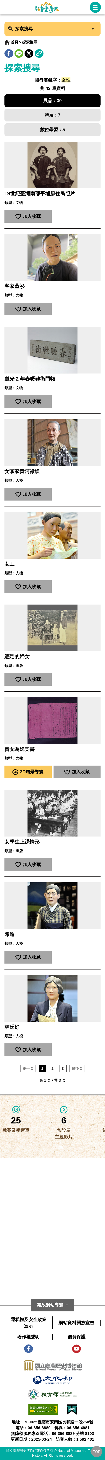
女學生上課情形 (22, 842)
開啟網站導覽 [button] (50, 1304)
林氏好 (12, 1027)
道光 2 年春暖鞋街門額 (29, 379)
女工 (9, 564)
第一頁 (28, 1068)
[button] (95, 7)
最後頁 (77, 1068)
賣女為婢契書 (19, 749)
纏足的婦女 (17, 656)
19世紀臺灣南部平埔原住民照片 (39, 193)
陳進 (9, 934)
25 (16, 1120)
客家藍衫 (14, 286)
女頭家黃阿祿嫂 (22, 471)
